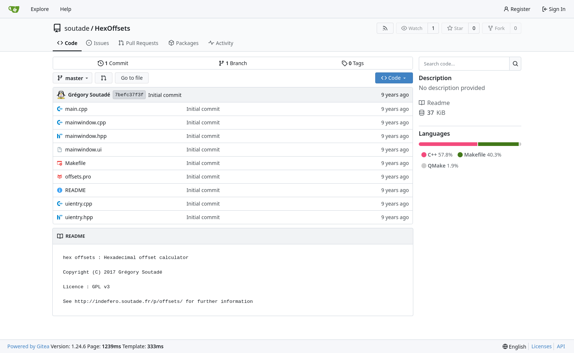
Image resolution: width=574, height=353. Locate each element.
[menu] (514, 346)
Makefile (75, 162)
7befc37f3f (129, 95)
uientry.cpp (78, 203)
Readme (434, 102)
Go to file (131, 77)
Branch (233, 63)
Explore (40, 8)
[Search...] (515, 64)
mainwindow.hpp (86, 135)
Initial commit (165, 94)
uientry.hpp (79, 217)
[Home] (14, 9)
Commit (113, 63)
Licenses (542, 346)
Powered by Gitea (28, 346)
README (75, 190)
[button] (103, 77)
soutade (76, 28)
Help (65, 8)
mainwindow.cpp (85, 122)
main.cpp (76, 108)
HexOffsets (112, 28)
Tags (353, 63)
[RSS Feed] (385, 28)
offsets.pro (78, 176)
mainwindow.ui (83, 149)
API (561, 346)
